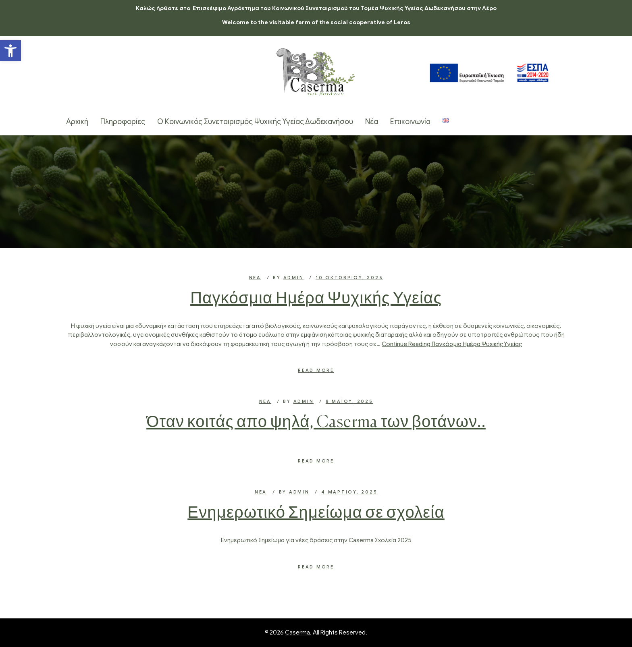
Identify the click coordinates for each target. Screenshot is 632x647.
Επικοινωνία (410, 121)
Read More (316, 370)
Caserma (297, 632)
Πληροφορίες (122, 121)
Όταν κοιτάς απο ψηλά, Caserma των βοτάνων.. (316, 423)
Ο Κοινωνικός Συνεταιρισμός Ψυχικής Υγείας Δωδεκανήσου (255, 121)
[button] (10, 50)
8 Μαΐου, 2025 (349, 401)
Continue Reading (452, 344)
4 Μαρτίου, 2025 (349, 492)
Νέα (371, 121)
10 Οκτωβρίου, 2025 (349, 277)
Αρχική (77, 121)
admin (293, 277)
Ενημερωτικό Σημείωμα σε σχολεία (315, 513)
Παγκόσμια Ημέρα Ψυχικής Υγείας (316, 299)
